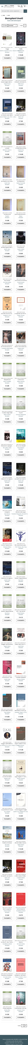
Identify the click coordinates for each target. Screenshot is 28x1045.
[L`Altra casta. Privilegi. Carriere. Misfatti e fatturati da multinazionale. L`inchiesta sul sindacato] (21, 879)
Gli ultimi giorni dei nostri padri (9, 247)
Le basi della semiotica (7, 710)
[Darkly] (21, 52)
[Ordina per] (12, 25)
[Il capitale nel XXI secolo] (20, 317)
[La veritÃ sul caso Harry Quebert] (20, 118)
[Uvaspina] (7, 515)
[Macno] (21, 945)
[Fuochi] (21, 416)
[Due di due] (7, 284)
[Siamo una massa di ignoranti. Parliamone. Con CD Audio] (21, 350)
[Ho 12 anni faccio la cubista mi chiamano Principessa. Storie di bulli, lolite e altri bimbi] (7, 350)
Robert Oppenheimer (21, 578)
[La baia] (7, 151)
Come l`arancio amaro (7, 545)
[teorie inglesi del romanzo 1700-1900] (7, 85)
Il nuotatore (21, 247)
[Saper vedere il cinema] (21, 747)
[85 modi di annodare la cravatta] (20, 548)
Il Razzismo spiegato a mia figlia (10, 446)
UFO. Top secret (20, 611)
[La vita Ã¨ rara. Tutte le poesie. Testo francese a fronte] (7, 945)
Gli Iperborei (7, 379)
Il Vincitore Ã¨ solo (7, 677)
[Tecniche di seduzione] (7, 978)
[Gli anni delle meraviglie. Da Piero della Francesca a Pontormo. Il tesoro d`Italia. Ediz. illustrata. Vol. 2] (21, 846)
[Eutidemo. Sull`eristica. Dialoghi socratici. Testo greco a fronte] (20, 978)
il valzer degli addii (7, 413)
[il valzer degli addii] (7, 416)
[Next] (24, 25)
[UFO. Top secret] (20, 614)
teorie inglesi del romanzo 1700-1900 (11, 82)
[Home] (3, 15)
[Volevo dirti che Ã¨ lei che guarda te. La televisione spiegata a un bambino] (21, 647)
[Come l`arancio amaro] (7, 548)
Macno (21, 942)
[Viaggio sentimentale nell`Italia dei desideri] (7, 647)
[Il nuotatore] (20, 250)
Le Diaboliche (20, 181)
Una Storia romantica (21, 280)
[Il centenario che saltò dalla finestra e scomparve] (21, 1011)
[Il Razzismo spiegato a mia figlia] (7, 449)
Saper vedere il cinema (21, 743)
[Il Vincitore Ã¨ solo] (7, 681)
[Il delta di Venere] (7, 846)
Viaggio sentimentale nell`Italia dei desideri (13, 644)
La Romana (21, 379)
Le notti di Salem (7, 776)
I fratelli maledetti (21, 677)
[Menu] (2, 6)
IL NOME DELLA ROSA (21, 148)
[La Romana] (20, 383)
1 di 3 (21, 26)
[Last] (25, 1025)
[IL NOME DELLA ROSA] (21, 151)
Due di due (7, 280)
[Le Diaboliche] (21, 184)
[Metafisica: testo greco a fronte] (21, 714)
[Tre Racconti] (7, 217)
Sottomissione (21, 909)
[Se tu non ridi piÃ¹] (20, 449)
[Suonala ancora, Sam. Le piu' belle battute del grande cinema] (7, 317)
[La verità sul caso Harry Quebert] (20, 482)
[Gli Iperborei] (7, 383)
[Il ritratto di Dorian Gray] (21, 85)
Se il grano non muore (7, 181)
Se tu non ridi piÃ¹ (21, 446)
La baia (7, 148)
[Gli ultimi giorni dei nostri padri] (7, 250)
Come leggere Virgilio (21, 810)
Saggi (7, 49)
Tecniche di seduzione (7, 975)
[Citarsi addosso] (7, 1011)
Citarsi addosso (7, 1008)
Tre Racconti (7, 214)
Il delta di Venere (7, 843)
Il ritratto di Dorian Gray (21, 82)
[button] (25, 6)
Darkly (20, 49)
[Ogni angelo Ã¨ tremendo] (21, 780)
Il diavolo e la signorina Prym (9, 479)
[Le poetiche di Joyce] (7, 813)
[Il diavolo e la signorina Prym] (7, 482)
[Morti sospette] (7, 912)
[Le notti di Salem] (7, 780)
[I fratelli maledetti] (21, 681)
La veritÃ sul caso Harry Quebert (10, 876)
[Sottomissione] (20, 912)
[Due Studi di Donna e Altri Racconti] (21, 217)
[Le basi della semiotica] (7, 714)
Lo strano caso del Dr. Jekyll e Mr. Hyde (11, 115)
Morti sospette (7, 909)
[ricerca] (14, 11)
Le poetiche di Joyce (7, 810)
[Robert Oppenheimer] (20, 581)
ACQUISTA (7, 58)
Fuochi (21, 413)
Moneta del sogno (21, 512)
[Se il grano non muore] (7, 184)
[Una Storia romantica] (20, 284)
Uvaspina (7, 512)
